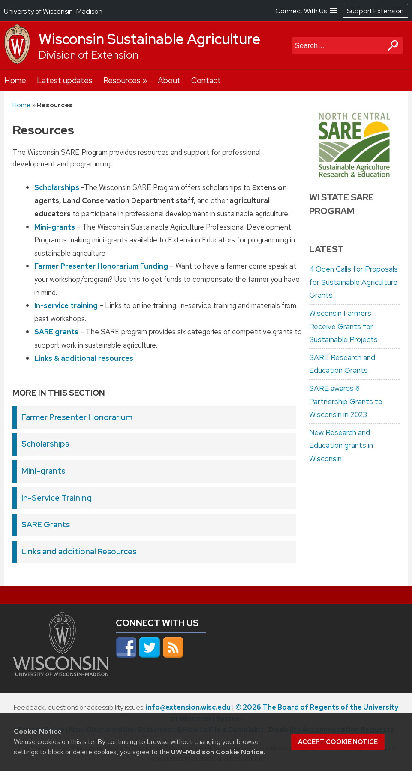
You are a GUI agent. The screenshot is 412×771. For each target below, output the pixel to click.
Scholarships (56, 187)
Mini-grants (54, 226)
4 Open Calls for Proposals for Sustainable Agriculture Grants (353, 282)
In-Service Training (56, 498)
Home (15, 80)
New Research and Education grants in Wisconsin (341, 445)
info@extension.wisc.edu (188, 707)
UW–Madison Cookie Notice (217, 751)
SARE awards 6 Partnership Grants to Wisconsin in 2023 (345, 401)
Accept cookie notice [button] (338, 742)
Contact (206, 80)
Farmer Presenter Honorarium (76, 417)
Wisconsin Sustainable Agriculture (149, 39)
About (169, 80)
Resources (122, 80)
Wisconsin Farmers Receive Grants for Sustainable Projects (343, 326)
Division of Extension (88, 55)
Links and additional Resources (78, 551)
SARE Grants (45, 524)
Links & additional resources (83, 358)
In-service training (66, 305)
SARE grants (56, 331)
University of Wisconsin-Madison (53, 11)
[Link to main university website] (60, 673)
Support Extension (375, 10)
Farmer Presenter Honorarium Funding (101, 266)
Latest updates (65, 80)
